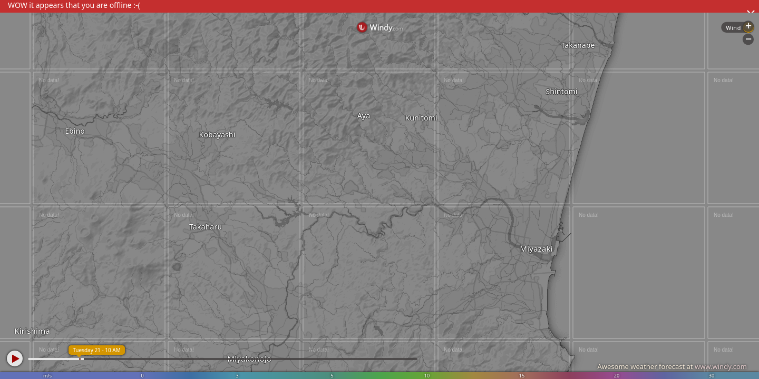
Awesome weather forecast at (672, 366)
